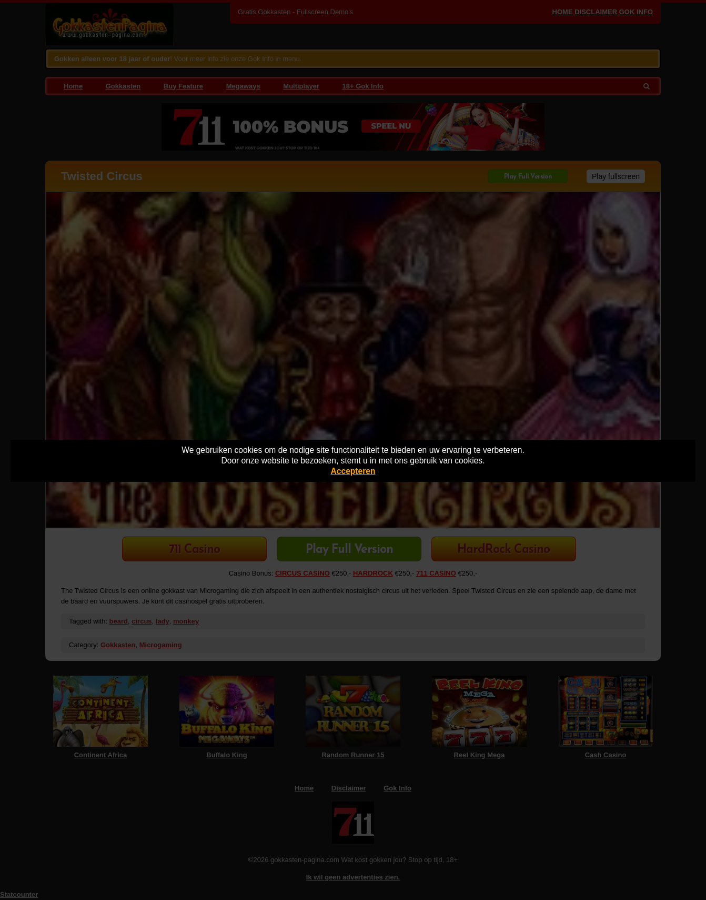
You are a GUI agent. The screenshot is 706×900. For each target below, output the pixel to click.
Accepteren (353, 471)
